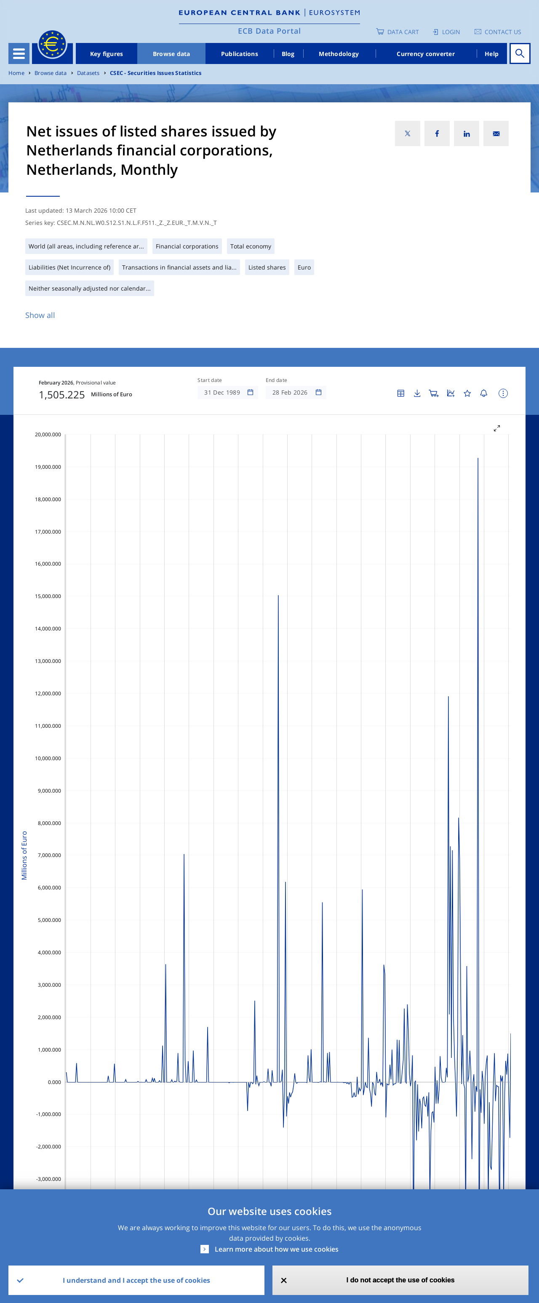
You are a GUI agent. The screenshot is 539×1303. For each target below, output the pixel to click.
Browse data (171, 54)
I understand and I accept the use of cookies (136, 1280)
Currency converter (426, 54)
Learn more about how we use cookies (277, 1249)
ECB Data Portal (269, 31)
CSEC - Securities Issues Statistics (155, 73)
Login (451, 32)
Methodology (339, 54)
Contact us (503, 32)
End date (277, 380)
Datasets (88, 73)
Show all (40, 315)
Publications (239, 54)
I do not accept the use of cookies (401, 1280)
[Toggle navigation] (18, 53)
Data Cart (403, 32)
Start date (209, 380)
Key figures (106, 54)
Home (16, 73)
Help (492, 54)
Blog (288, 54)
